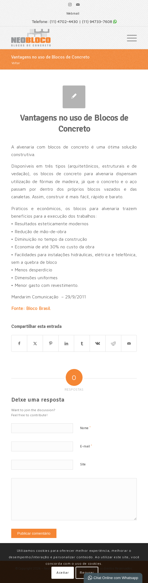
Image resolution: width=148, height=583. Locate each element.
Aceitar (62, 572)
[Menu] (129, 37)
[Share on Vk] (97, 343)
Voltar (16, 63)
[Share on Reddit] (113, 343)
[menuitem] (72, 13)
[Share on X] (35, 343)
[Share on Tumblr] (82, 343)
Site (83, 464)
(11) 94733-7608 (97, 21)
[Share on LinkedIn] (66, 343)
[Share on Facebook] (19, 343)
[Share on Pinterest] (50, 343)
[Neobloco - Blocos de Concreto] (61, 37)
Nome (85, 428)
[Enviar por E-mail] (129, 343)
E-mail (86, 446)
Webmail (72, 13)
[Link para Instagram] (70, 4)
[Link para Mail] (78, 4)
